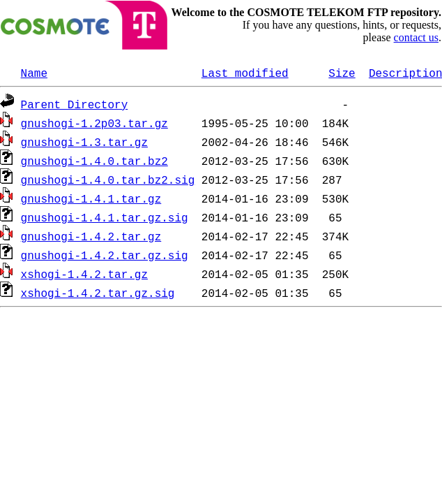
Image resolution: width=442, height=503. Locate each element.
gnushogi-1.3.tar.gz (84, 142)
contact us (416, 37)
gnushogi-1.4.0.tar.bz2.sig (108, 179)
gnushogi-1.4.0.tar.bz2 (94, 160)
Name (34, 72)
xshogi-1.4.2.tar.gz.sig (98, 292)
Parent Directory (74, 104)
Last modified (245, 72)
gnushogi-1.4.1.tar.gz (91, 198)
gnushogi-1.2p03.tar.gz (94, 123)
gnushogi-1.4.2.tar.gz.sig (104, 255)
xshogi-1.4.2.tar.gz (84, 274)
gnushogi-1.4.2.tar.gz (91, 236)
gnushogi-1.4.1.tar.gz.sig (104, 217)
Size (341, 72)
